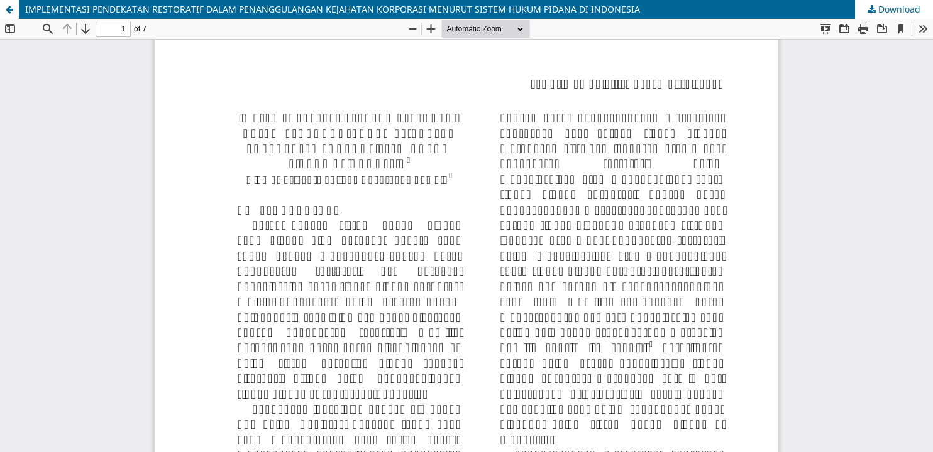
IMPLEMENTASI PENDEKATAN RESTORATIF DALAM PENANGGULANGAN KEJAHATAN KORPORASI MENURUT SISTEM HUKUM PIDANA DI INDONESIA (332, 9)
